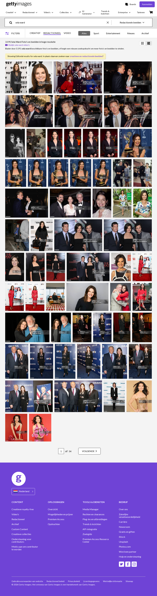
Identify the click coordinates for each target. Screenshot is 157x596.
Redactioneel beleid (55, 581)
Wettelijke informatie (112, 581)
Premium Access (56, 519)
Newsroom (124, 527)
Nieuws (131, 33)
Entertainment (113, 33)
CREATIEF (35, 33)
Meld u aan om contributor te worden (25, 548)
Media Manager (91, 509)
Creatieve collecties (21, 534)
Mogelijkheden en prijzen (60, 514)
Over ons (123, 509)
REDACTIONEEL (52, 33)
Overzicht (53, 509)
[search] (11, 22)
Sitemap (129, 581)
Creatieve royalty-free (23, 509)
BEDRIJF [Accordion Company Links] (123, 502)
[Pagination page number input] (61, 451)
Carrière (123, 522)
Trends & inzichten (92, 524)
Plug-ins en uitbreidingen (95, 519)
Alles (84, 33)
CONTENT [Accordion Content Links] (17, 502)
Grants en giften (127, 531)
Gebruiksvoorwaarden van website (27, 581)
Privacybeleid (74, 581)
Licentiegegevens (91, 581)
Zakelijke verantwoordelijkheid (129, 515)
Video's (15, 514)
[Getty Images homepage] (18, 4)
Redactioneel (18, 519)
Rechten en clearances (93, 514)
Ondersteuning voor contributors (21, 540)
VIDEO (67, 33)
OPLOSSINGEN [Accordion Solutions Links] (56, 502)
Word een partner (127, 551)
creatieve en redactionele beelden (86, 56)
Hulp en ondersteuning (130, 556)
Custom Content (20, 529)
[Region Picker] (23, 491)
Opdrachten (54, 524)
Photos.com (125, 546)
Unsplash (123, 541)
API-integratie (90, 529)
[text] (60, 22)
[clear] (109, 22)
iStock (122, 537)
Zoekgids (87, 534)
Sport (96, 33)
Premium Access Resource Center (96, 540)
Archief (145, 33)
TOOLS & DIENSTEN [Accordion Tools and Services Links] (94, 502)
